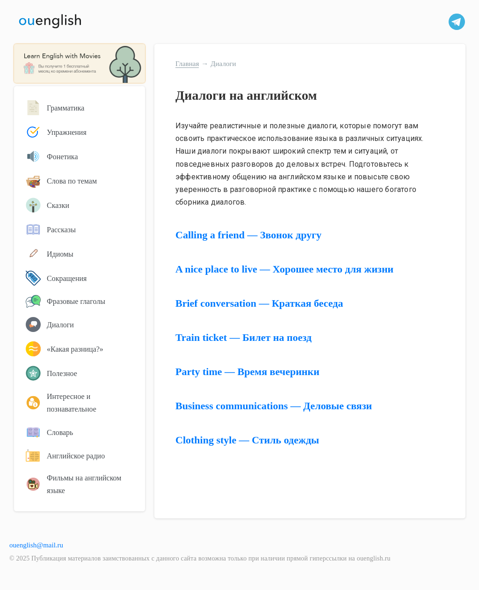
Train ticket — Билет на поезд (243, 337)
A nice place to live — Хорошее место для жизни (284, 269)
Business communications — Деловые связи (273, 406)
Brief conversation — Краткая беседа (259, 303)
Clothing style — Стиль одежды (247, 440)
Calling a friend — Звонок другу (248, 235)
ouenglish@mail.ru (36, 545)
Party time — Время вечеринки (247, 371)
